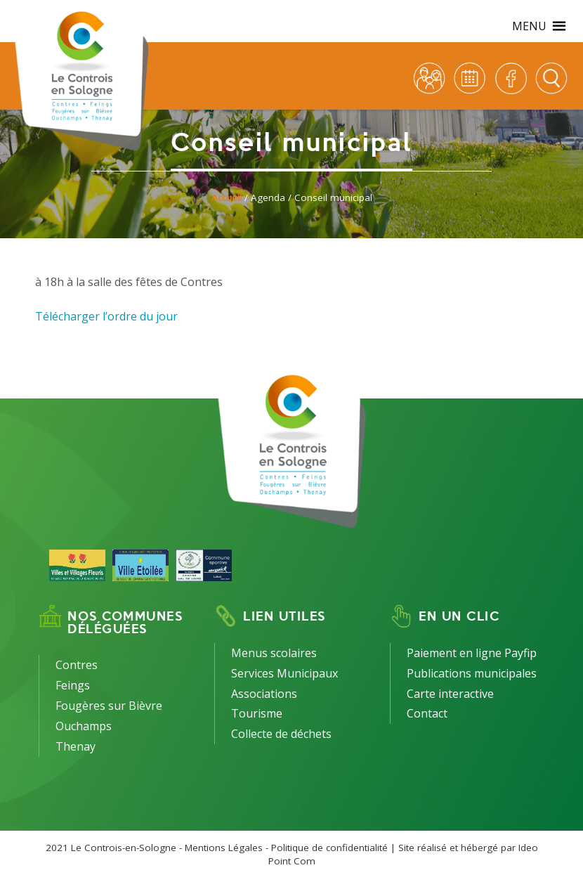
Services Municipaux (284, 673)
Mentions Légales (224, 847)
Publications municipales (472, 673)
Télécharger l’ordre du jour (106, 316)
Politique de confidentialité (329, 847)
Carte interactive (450, 693)
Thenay (75, 746)
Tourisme (256, 713)
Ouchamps (83, 726)
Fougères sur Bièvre (108, 705)
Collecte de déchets (281, 733)
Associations (264, 693)
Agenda (268, 197)
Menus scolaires (274, 653)
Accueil (226, 197)
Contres (76, 665)
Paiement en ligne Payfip (472, 653)
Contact (427, 713)
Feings (72, 685)
